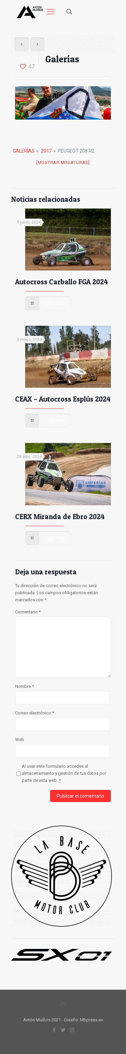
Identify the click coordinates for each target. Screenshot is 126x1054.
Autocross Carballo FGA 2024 (61, 282)
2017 (46, 151)
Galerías (24, 151)
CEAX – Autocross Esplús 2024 (63, 399)
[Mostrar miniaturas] (63, 162)
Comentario (28, 611)
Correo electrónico (34, 712)
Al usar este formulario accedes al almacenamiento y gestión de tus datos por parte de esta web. (64, 773)
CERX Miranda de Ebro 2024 (59, 516)
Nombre (24, 686)
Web (19, 739)
